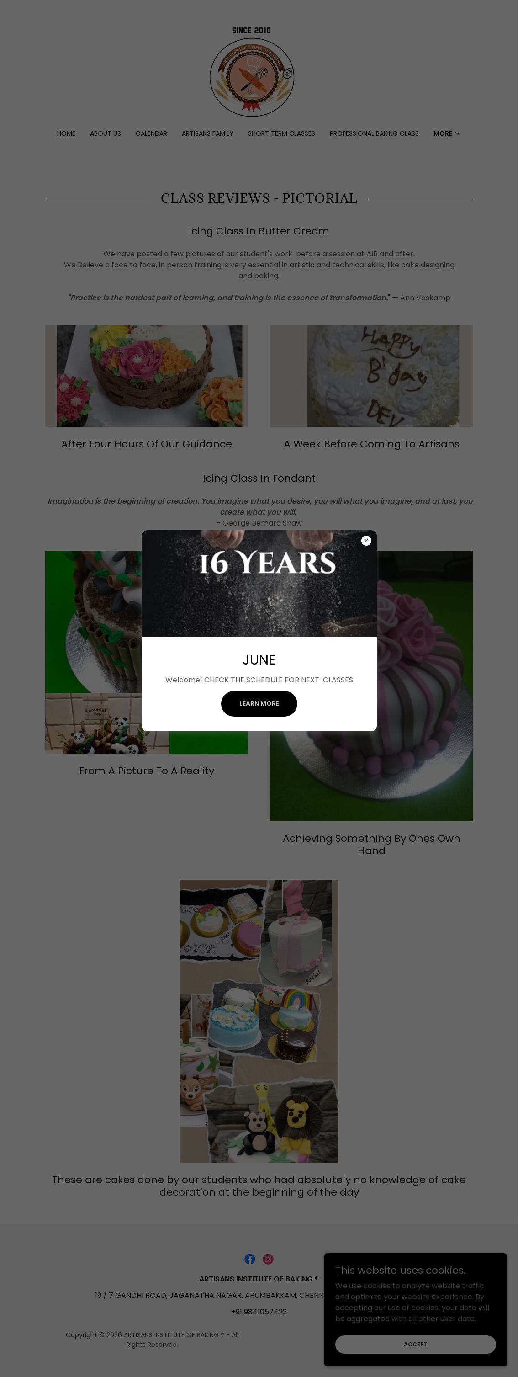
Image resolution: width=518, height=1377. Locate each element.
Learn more (259, 703)
